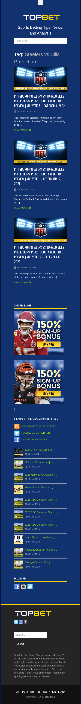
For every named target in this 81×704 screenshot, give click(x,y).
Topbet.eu (50, 697)
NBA (32, 692)
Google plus (26, 622)
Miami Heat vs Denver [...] (39, 487)
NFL (17, 692)
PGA (45, 692)
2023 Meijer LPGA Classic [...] (41, 474)
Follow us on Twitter (36, 433)
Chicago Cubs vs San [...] (39, 562)
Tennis (52, 692)
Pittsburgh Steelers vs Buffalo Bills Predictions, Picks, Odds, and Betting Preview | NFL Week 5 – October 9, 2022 (39, 101)
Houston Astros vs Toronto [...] (41, 549)
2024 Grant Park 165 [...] (38, 449)
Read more (21, 130)
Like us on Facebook (35, 439)
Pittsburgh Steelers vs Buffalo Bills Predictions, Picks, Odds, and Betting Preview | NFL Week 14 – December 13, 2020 (39, 254)
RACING (61, 692)
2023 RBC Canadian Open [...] (41, 499)
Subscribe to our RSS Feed (39, 426)
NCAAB (25, 692)
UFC (39, 692)
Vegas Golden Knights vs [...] (40, 537)
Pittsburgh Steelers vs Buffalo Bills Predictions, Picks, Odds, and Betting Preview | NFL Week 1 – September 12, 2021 (39, 176)
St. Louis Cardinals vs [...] (39, 462)
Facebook (21, 622)
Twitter (16, 622)
